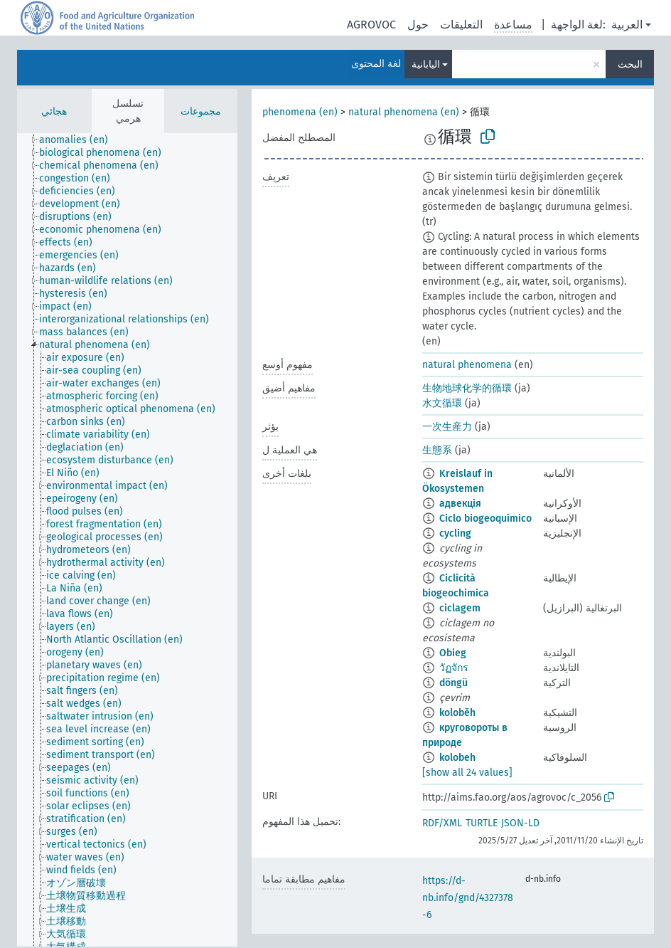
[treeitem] (79, 140)
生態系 (437, 450)
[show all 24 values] (467, 773)
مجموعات (201, 111)
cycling (455, 533)
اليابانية (426, 64)
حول (418, 24)
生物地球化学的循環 (467, 388)
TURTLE (482, 823)
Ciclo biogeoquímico (485, 518)
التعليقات (461, 24)
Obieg (452, 653)
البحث (630, 64)
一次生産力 (447, 427)
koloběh (457, 713)
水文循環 (442, 403)
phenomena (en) (300, 112)
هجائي (54, 111)
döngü (453, 683)
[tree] (127, 540)
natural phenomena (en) (403, 112)
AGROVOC (371, 24)
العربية (627, 24)
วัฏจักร (453, 668)
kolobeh (457, 758)
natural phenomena (467, 365)
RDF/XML (442, 823)
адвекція (460, 503)
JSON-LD (520, 823)
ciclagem (460, 608)
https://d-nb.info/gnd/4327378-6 (467, 898)
